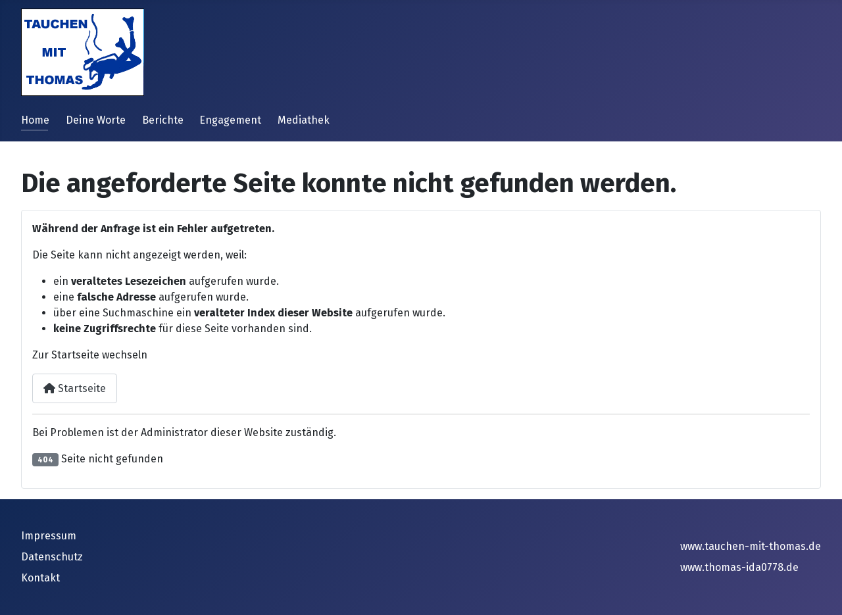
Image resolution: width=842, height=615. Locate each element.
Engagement (230, 120)
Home (35, 120)
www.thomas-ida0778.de (739, 567)
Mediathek (304, 120)
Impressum (48, 535)
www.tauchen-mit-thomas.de (750, 546)
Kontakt (40, 578)
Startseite (74, 388)
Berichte (163, 120)
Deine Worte (96, 120)
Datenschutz (52, 557)
